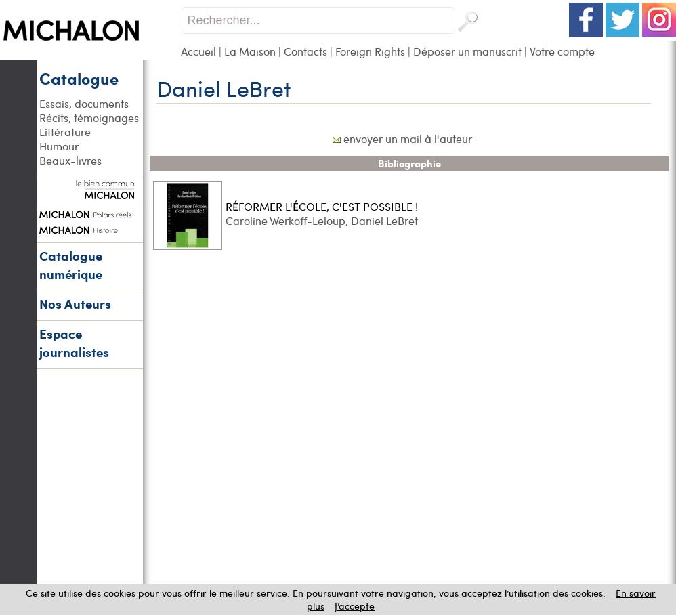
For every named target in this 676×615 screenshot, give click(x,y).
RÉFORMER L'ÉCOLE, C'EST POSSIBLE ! (322, 206)
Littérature (65, 132)
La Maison (250, 51)
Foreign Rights (370, 51)
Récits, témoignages (89, 117)
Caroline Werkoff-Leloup (285, 220)
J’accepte (355, 605)
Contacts (305, 51)
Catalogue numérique (70, 265)
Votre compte (562, 51)
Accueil (198, 51)
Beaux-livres (70, 160)
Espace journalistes (74, 342)
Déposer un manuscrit (467, 51)
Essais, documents (84, 103)
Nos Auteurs (75, 304)
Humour (59, 146)
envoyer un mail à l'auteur (407, 138)
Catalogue (79, 77)
